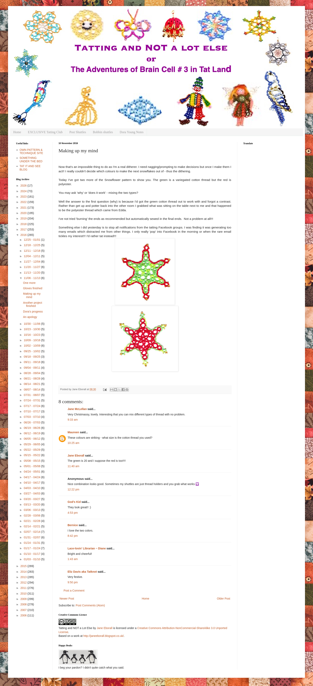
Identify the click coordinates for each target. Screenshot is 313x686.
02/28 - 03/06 (32, 515)
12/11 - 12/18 (32, 250)
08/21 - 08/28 (32, 378)
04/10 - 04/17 (32, 482)
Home (17, 132)
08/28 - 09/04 (32, 373)
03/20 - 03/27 (32, 499)
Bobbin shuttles (103, 132)
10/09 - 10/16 (32, 340)
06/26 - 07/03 (32, 422)
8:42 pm (73, 535)
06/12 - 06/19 (32, 433)
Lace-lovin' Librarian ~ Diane (87, 548)
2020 (23, 213)
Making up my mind (32, 295)
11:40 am (73, 466)
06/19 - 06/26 (32, 427)
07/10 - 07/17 (32, 411)
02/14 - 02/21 (32, 526)
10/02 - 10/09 (32, 345)
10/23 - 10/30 (32, 329)
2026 (23, 185)
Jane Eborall (76, 455)
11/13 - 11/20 (32, 272)
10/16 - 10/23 (32, 334)
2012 (23, 582)
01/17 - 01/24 (32, 548)
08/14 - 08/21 (32, 384)
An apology (30, 317)
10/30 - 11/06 (32, 323)
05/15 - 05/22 (32, 455)
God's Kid (74, 501)
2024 (23, 191)
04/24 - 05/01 (32, 471)
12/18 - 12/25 (32, 245)
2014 (23, 571)
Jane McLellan (77, 409)
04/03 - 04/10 (32, 488)
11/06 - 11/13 (32, 278)
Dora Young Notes (132, 132)
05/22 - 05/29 (32, 449)
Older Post (223, 598)
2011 (23, 588)
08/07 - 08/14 (32, 389)
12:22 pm (73, 489)
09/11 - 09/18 (32, 362)
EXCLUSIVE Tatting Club (45, 132)
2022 (23, 202)
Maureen (73, 432)
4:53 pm (73, 512)
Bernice (73, 525)
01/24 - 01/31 (32, 542)
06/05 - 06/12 (32, 438)
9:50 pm (73, 582)
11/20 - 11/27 (32, 267)
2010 (23, 593)
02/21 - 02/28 (32, 521)
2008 (23, 604)
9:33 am (73, 419)
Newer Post (67, 598)
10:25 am (73, 442)
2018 (23, 224)
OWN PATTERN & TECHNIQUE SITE (31, 151)
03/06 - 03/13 (32, 509)
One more (29, 282)
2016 (23, 234)
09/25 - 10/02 (32, 351)
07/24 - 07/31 (32, 400)
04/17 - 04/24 (32, 477)
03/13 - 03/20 (32, 504)
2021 (23, 207)
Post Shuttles (77, 132)
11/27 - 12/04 (32, 261)
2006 (23, 615)
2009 (23, 599)
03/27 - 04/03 (32, 493)
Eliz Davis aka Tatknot (82, 571)
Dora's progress (33, 311)
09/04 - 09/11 (32, 367)
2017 (23, 229)
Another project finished (32, 304)
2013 (23, 577)
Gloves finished (32, 288)
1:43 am (73, 559)
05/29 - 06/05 (32, 444)
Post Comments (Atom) (90, 605)
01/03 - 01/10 (32, 559)
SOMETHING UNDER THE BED (31, 159)
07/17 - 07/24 (32, 406)
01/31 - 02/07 (32, 537)
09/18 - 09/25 (32, 356)
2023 (23, 196)
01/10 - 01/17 (32, 553)
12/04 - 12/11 (32, 256)
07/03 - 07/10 (32, 416)
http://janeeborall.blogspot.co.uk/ (103, 635)
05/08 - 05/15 (32, 460)
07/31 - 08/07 (32, 395)
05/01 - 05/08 (32, 466)
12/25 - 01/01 (32, 239)
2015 (23, 566)
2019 (23, 218)
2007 (23, 610)
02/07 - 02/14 (32, 531)
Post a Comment (74, 590)
